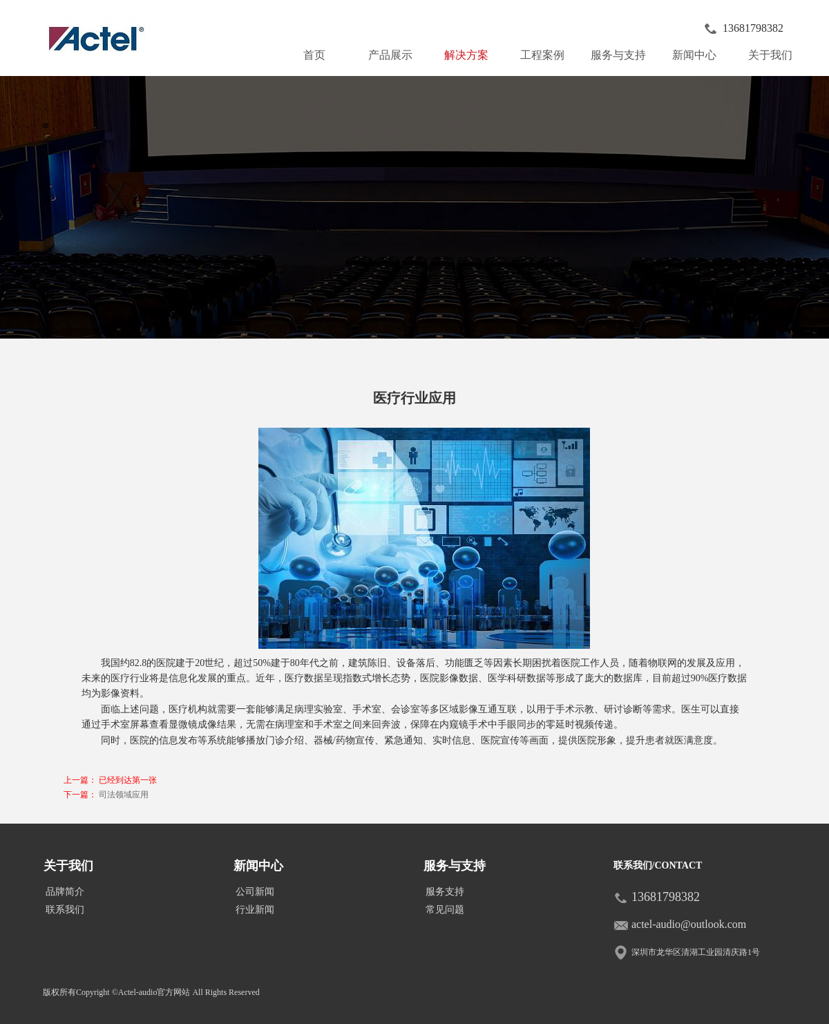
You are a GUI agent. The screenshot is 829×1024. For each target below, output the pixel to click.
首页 (314, 55)
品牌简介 (65, 891)
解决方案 (466, 55)
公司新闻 (255, 891)
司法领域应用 (124, 794)
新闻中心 (699, 52)
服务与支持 (621, 52)
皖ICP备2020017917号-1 (313, 992)
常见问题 (445, 909)
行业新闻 (255, 909)
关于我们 (775, 52)
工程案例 (542, 55)
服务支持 (445, 891)
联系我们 (65, 909)
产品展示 (395, 52)
